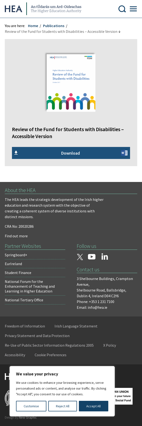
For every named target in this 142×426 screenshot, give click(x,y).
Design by (21, 417)
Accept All (93, 406)
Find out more (16, 235)
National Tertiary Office (24, 300)
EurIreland (13, 263)
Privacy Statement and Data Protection (37, 335)
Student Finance (18, 272)
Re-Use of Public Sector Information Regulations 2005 (49, 345)
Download (70, 153)
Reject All (62, 406)
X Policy (109, 345)
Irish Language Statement (76, 326)
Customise (31, 406)
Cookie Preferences (50, 354)
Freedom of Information (25, 326)
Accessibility (15, 354)
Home (33, 25)
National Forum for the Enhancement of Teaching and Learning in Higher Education (30, 286)
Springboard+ (16, 254)
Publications (53, 25)
